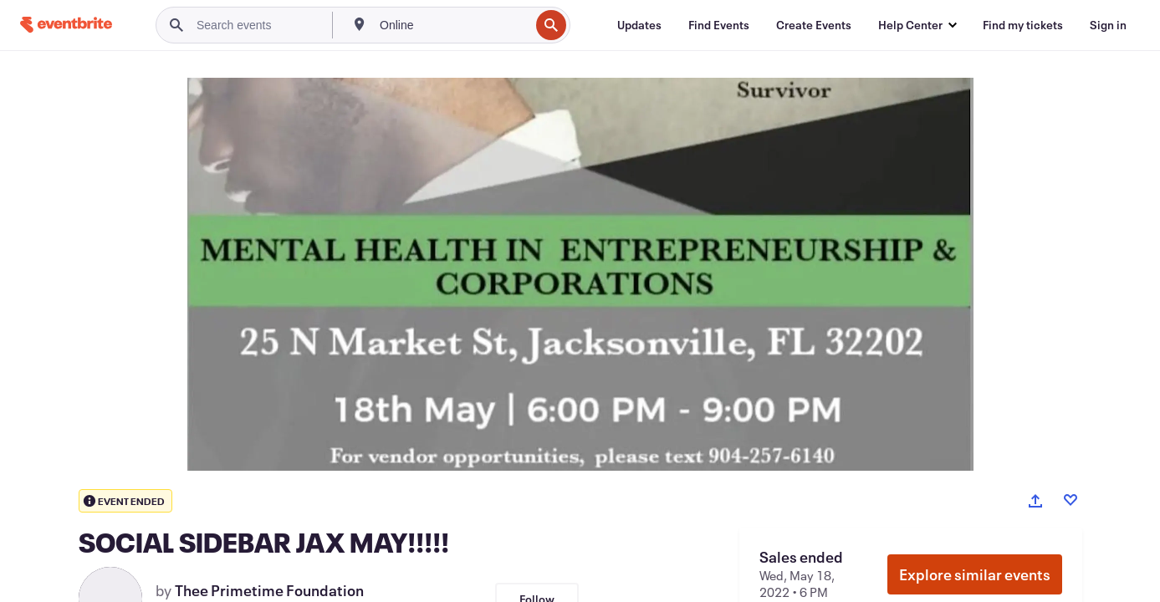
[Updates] (639, 25)
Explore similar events (974, 574)
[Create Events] (814, 25)
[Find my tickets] (1022, 25)
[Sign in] (1108, 25)
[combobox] (453, 25)
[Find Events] (719, 25)
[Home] (66, 25)
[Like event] (1070, 500)
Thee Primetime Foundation (269, 590)
